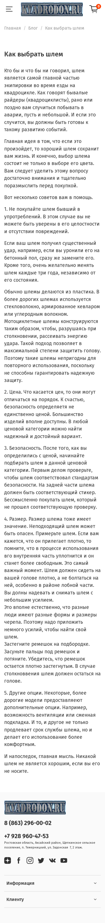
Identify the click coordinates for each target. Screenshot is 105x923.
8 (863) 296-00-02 (28, 823)
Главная (12, 28)
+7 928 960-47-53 (26, 836)
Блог (33, 28)
